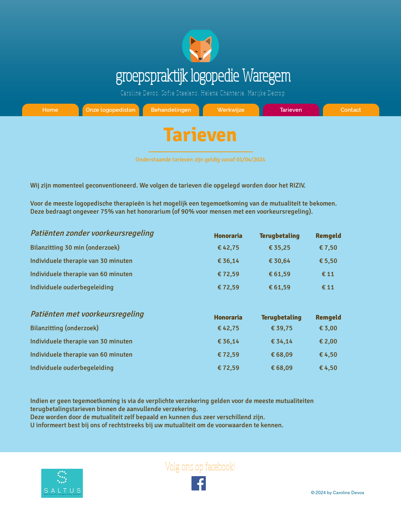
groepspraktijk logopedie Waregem (203, 75)
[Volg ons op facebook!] (198, 483)
